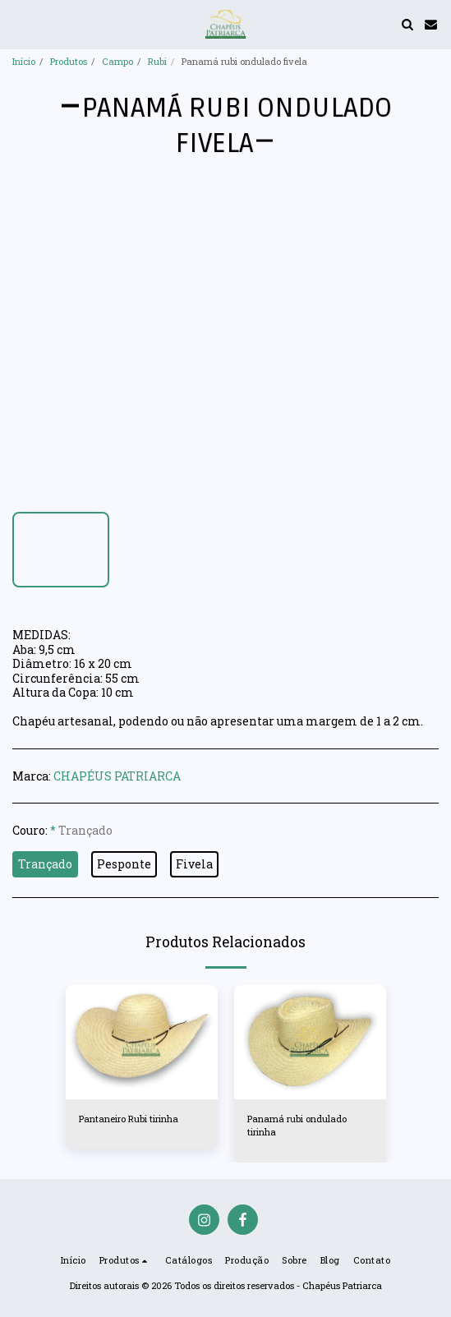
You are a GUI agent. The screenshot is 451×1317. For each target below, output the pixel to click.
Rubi (157, 61)
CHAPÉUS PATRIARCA (117, 776)
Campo (117, 61)
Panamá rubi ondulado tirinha (297, 1125)
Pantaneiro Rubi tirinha (128, 1118)
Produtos (68, 61)
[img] (142, 1042)
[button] (18, 23)
